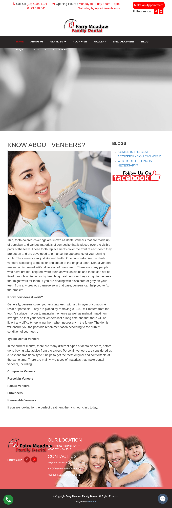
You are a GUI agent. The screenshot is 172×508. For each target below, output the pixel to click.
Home (20, 41)
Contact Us (38, 49)
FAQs (19, 49)
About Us (37, 41)
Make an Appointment (148, 5)
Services (56, 41)
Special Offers (124, 41)
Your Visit (80, 41)
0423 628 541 (36, 8)
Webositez (92, 501)
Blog (144, 41)
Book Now (60, 49)
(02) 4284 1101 (37, 4)
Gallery (100, 41)
